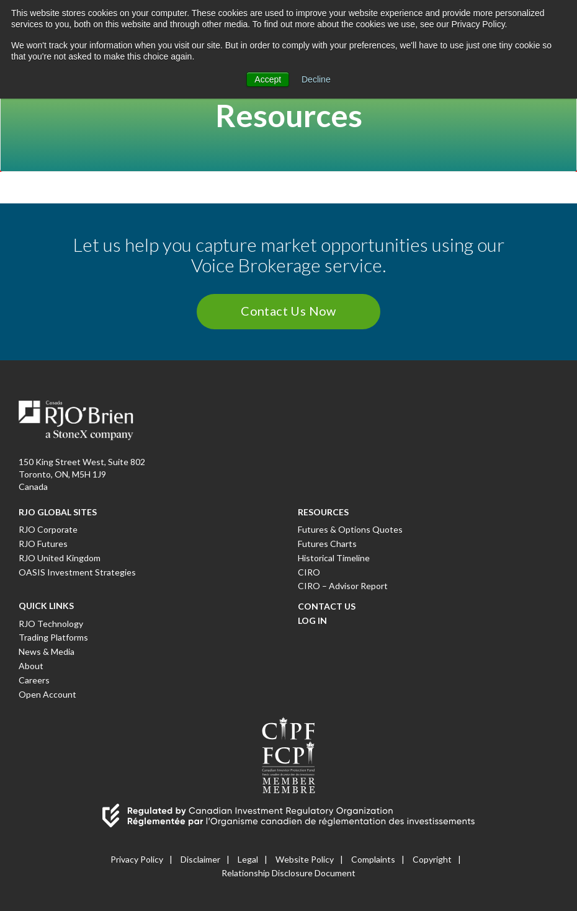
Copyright (432, 859)
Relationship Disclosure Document (288, 873)
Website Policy (304, 859)
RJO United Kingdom (60, 558)
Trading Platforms (53, 637)
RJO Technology (51, 623)
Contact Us (327, 606)
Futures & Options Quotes (350, 529)
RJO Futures (43, 543)
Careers (34, 680)
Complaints (373, 859)
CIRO (309, 572)
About (31, 665)
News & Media (46, 651)
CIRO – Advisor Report (343, 585)
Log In (312, 620)
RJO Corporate (48, 529)
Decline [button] (316, 79)
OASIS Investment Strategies (77, 572)
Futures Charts (327, 543)
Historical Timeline (334, 558)
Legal (248, 859)
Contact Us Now (288, 310)
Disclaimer (200, 859)
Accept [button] (267, 79)
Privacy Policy (136, 859)
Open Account (47, 694)
